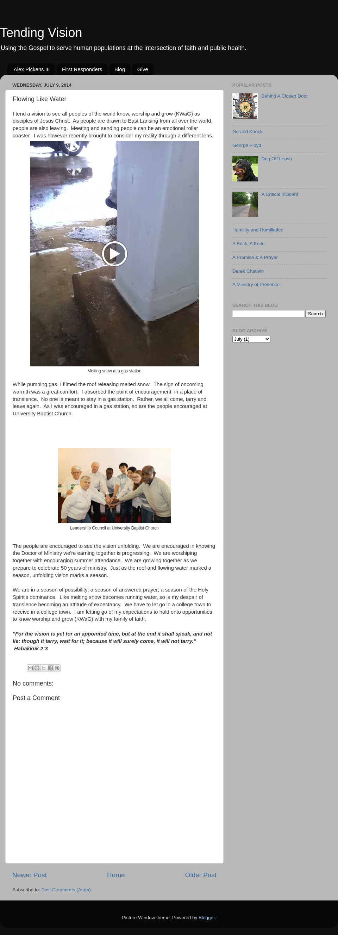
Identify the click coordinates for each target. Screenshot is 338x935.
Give (142, 69)
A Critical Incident (279, 194)
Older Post (201, 875)
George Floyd (246, 145)
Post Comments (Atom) (66, 889)
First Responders (82, 69)
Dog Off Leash (276, 158)
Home (116, 875)
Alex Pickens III (32, 69)
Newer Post (29, 875)
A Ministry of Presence (256, 284)
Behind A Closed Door (284, 96)
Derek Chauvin (248, 271)
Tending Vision (41, 32)
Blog (119, 69)
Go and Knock (247, 131)
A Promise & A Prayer (255, 257)
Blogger (207, 917)
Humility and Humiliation (257, 230)
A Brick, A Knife (248, 243)
